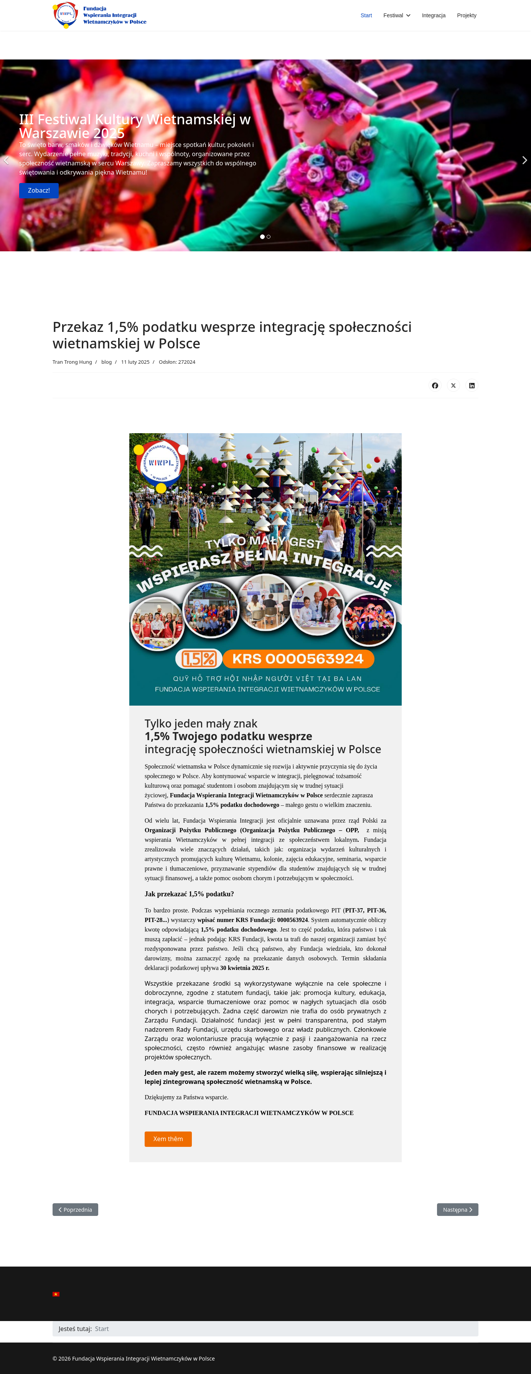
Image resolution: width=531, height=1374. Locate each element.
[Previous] (7, 155)
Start (366, 15)
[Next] (523, 155)
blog (106, 361)
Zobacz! (39, 190)
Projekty (467, 15)
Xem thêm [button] (168, 1139)
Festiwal (393, 15)
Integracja (433, 15)
